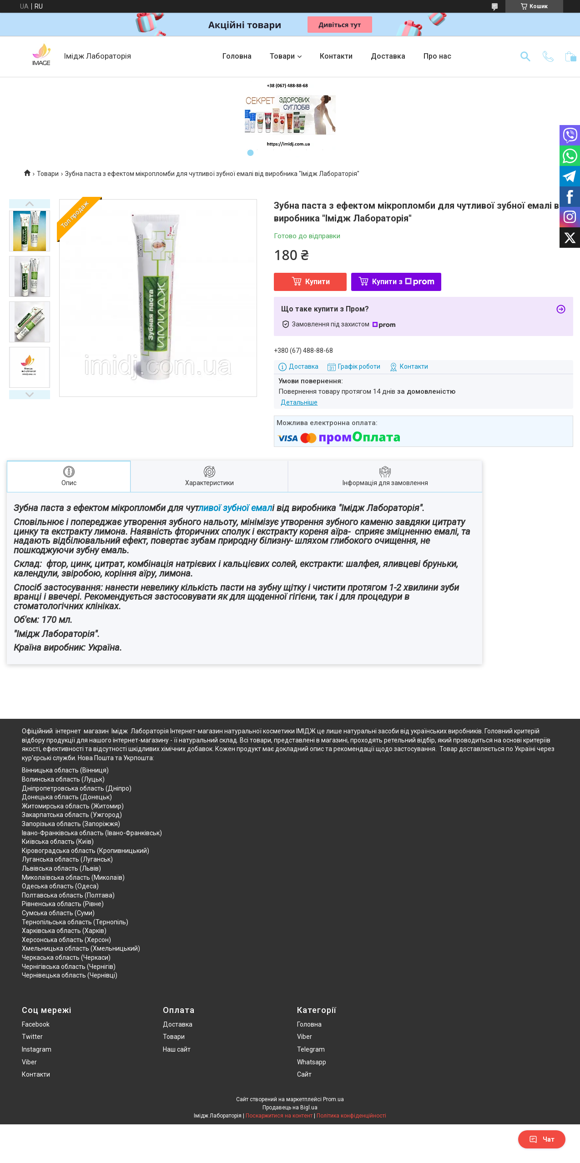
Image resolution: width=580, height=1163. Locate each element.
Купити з (403, 281)
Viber (29, 1062)
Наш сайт (177, 1049)
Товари (282, 56)
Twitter (32, 1036)
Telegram (311, 1049)
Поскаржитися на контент (279, 1116)
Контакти (336, 56)
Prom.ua (333, 1099)
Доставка (388, 56)
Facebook (36, 1024)
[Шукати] (525, 56)
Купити (317, 281)
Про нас (437, 56)
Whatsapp (311, 1062)
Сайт (304, 1074)
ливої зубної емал (235, 507)
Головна (237, 56)
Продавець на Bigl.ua (290, 1107)
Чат (542, 1139)
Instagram (36, 1049)
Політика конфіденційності (351, 1116)
